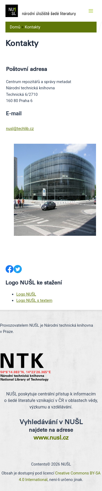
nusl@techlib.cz (20, 128)
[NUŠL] (40, 10)
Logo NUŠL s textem (34, 300)
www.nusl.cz (51, 437)
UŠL (32, 294)
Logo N (22, 294)
